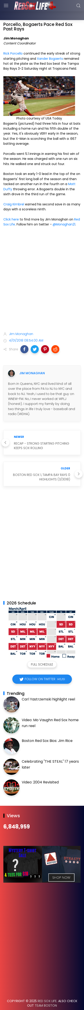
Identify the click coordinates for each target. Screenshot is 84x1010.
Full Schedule (42, 653)
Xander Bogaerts (50, 47)
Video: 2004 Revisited (40, 771)
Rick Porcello (13, 42)
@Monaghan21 (64, 213)
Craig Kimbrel (13, 193)
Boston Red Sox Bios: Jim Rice (47, 729)
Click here (11, 208)
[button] (24, 338)
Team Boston (46, 994)
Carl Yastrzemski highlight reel (48, 688)
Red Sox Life (47, 989)
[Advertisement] (42, 269)
